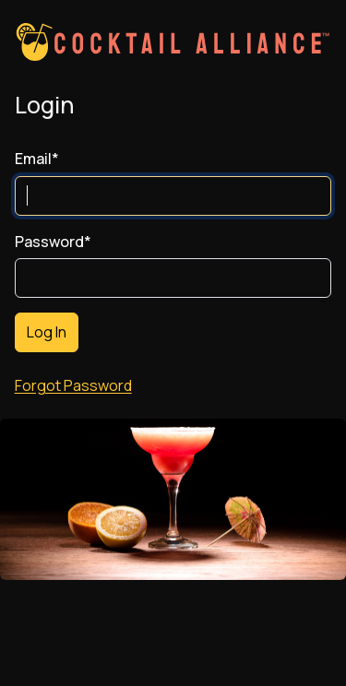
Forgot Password (73, 385)
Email (37, 159)
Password (53, 242)
